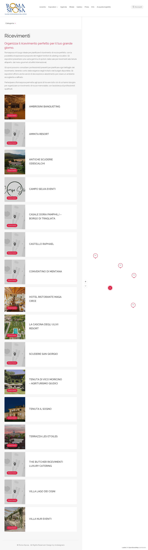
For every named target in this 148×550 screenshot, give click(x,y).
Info (92, 7)
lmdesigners (59, 545)
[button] (86, 282)
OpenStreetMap (133, 547)
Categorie (9, 23)
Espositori (52, 7)
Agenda (63, 7)
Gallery (79, 7)
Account (137, 7)
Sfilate (71, 7)
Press (87, 7)
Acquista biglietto (104, 7)
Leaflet (124, 547)
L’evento (42, 7)
